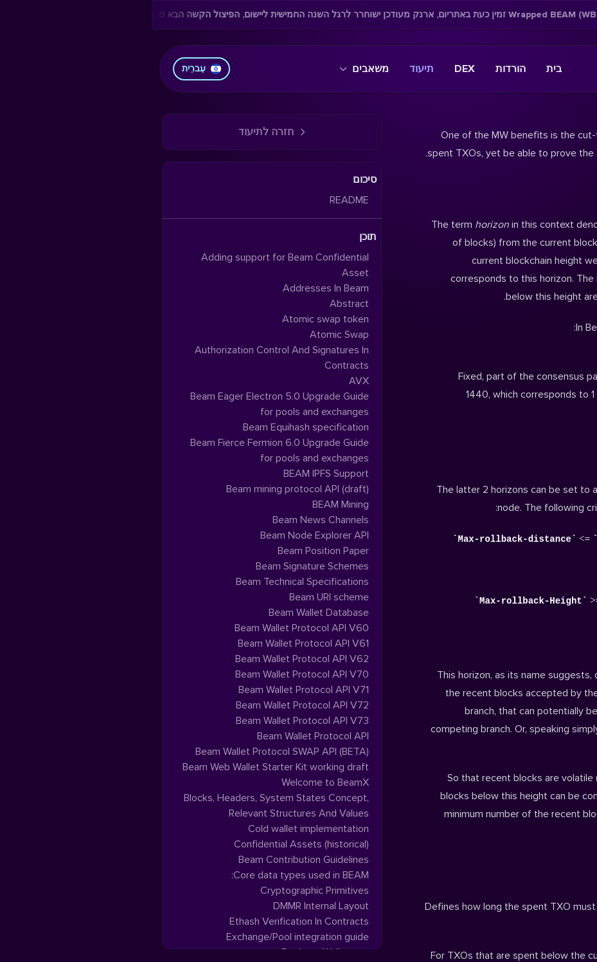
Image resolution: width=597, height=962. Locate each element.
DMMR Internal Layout (169, 906)
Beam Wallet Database (167, 612)
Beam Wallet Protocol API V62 (150, 658)
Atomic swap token (173, 319)
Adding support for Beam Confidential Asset (133, 265)
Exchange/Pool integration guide (146, 936)
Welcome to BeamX (173, 782)
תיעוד (270, 68)
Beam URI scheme (177, 597)
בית (402, 68)
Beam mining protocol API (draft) (146, 489)
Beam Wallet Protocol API (161, 736)
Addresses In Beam (174, 288)
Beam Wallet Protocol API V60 (150, 628)
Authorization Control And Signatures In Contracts (130, 358)
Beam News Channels (169, 519)
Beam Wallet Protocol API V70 (150, 674)
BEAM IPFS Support (174, 473)
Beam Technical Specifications (150, 581)
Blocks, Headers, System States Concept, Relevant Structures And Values (124, 805)
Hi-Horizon (555, 875)
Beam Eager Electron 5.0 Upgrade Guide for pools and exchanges (128, 404)
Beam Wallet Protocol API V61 (151, 643)
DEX (313, 68)
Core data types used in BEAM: (148, 875)
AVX (207, 381)
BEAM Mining (189, 504)
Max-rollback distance (522, 644)
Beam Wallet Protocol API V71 (152, 689)
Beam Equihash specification (154, 427)
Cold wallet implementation (156, 828)
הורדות (359, 68)
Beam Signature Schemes (160, 566)
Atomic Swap (187, 334)
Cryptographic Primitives (163, 890)
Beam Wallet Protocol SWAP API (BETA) (130, 751)
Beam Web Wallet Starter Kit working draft (124, 767)
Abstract (197, 303)
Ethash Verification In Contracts (147, 921)
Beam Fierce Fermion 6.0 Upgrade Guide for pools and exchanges (128, 450)
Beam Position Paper (171, 550)
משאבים (212, 68)
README (197, 200)
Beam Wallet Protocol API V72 (150, 705)
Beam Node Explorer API (163, 535)
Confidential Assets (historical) (149, 844)
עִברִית (49, 68)
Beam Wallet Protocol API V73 (150, 720)
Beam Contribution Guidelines (152, 859)
